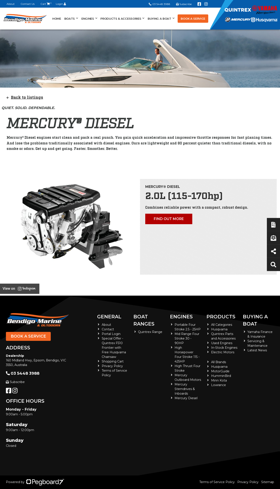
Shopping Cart (113, 361)
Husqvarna (219, 329)
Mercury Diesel (186, 398)
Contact (108, 329)
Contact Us (28, 3)
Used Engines (221, 343)
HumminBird (221, 376)
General (109, 317)
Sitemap (267, 482)
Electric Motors (222, 352)
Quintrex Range (150, 332)
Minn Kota (219, 380)
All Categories (221, 325)
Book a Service (193, 18)
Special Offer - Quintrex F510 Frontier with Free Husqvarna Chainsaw (114, 347)
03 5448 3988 (159, 4)
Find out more (169, 219)
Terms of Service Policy (217, 482)
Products (220, 317)
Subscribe (15, 382)
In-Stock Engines (224, 348)
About (11, 3)
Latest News (257, 350)
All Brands (218, 362)
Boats (69, 18)
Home (56, 18)
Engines (87, 18)
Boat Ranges (143, 320)
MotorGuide (220, 371)
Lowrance (218, 385)
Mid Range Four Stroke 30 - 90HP (187, 338)
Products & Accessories (120, 18)
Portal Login (111, 334)
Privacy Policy (112, 366)
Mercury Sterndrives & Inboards (185, 388)
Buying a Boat (159, 18)
